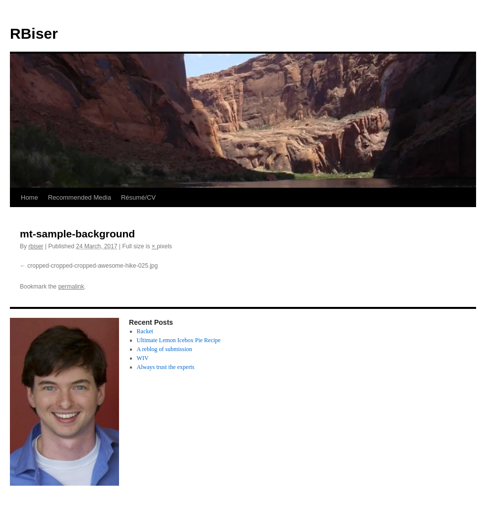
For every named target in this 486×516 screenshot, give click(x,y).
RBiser (34, 33)
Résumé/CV (138, 197)
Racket (145, 331)
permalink (71, 286)
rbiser (35, 246)
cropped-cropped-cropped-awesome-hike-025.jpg (92, 265)
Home (29, 197)
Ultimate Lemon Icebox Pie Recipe (179, 340)
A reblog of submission (164, 349)
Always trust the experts (165, 367)
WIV (143, 358)
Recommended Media (79, 197)
